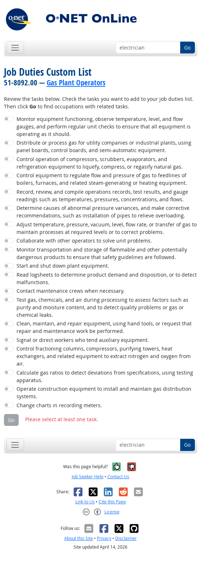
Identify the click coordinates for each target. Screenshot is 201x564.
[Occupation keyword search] (148, 48)
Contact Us (118, 477)
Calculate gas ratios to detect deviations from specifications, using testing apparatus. (105, 376)
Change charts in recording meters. (59, 405)
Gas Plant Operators (76, 82)
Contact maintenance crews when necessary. (71, 290)
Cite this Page (112, 502)
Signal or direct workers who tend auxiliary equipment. (83, 340)
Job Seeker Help (87, 477)
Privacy (104, 538)
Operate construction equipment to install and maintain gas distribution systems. (104, 392)
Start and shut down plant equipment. (63, 265)
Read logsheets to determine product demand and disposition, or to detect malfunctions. (107, 278)
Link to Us (85, 502)
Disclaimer (126, 538)
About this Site (78, 538)
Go (187, 47)
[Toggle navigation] (15, 47)
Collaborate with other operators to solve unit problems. (84, 240)
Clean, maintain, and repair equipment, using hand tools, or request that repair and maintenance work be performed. (104, 327)
